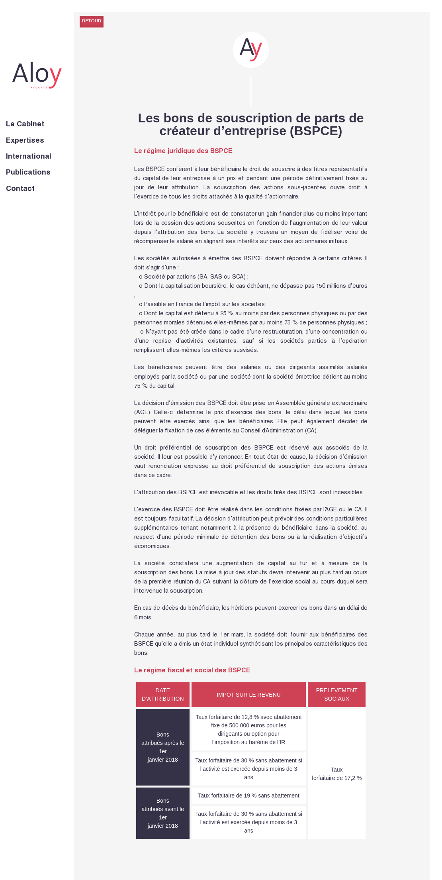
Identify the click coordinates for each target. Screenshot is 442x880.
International (28, 157)
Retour (91, 21)
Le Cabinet (25, 124)
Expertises (25, 141)
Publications (28, 173)
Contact (20, 189)
